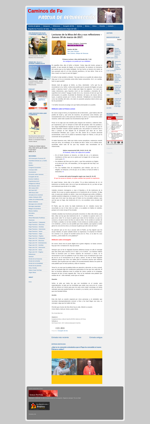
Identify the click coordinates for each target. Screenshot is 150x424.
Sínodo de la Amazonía (35, 259)
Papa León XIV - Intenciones (37, 247)
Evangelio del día (63, 330)
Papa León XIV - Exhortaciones (38, 243)
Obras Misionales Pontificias (37, 217)
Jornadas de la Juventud (36, 195)
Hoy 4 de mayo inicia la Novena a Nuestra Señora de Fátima (117, 78)
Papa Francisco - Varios (35, 231)
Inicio (79, 337)
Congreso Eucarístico (35, 167)
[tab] (111, 117)
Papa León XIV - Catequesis (37, 238)
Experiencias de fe (34, 181)
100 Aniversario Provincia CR (37, 158)
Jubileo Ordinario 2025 (35, 197)
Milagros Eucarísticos (35, 208)
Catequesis (46, 26)
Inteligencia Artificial (34, 183)
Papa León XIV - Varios (35, 249)
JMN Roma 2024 (33, 192)
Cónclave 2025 (33, 170)
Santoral (31, 256)
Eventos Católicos (34, 179)
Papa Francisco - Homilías (36, 227)
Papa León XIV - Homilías (36, 245)
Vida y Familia (33, 268)
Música (87, 26)
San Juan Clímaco (73, 51)
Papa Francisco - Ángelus (36, 236)
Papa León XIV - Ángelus (36, 252)
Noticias (79, 26)
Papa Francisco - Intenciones (37, 229)
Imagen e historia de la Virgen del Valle (64, 29)
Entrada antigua (96, 337)
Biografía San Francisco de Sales (38, 29)
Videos (94, 26)
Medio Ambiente (33, 201)
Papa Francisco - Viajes (35, 233)
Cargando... (110, 148)
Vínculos (102, 26)
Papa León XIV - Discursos (36, 240)
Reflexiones (56, 26)
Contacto (111, 26)
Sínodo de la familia (34, 261)
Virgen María (32, 272)
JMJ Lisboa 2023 (33, 188)
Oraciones (32, 220)
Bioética (31, 165)
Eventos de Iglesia (34, 26)
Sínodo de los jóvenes (35, 265)
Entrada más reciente (60, 337)
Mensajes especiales (35, 206)
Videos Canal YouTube (35, 270)
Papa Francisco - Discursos (36, 224)
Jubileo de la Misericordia (36, 199)
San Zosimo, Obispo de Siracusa (77, 53)
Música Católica (33, 211)
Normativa (32, 213)
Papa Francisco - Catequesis (37, 222)
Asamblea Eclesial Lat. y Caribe (38, 160)
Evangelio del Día (68, 26)
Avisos (30, 163)
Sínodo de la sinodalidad (36, 263)
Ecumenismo (32, 172)
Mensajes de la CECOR (35, 204)
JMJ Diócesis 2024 (34, 186)
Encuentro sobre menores (36, 174)
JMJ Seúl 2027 (33, 190)
